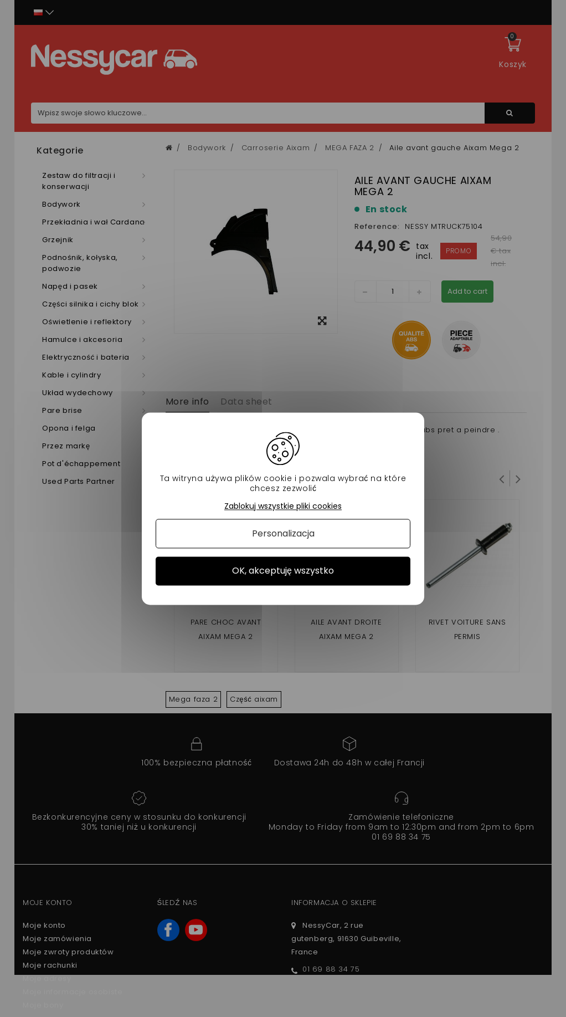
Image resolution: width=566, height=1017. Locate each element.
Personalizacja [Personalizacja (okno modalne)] (283, 534)
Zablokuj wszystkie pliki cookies (283, 506)
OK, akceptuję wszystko (283, 571)
